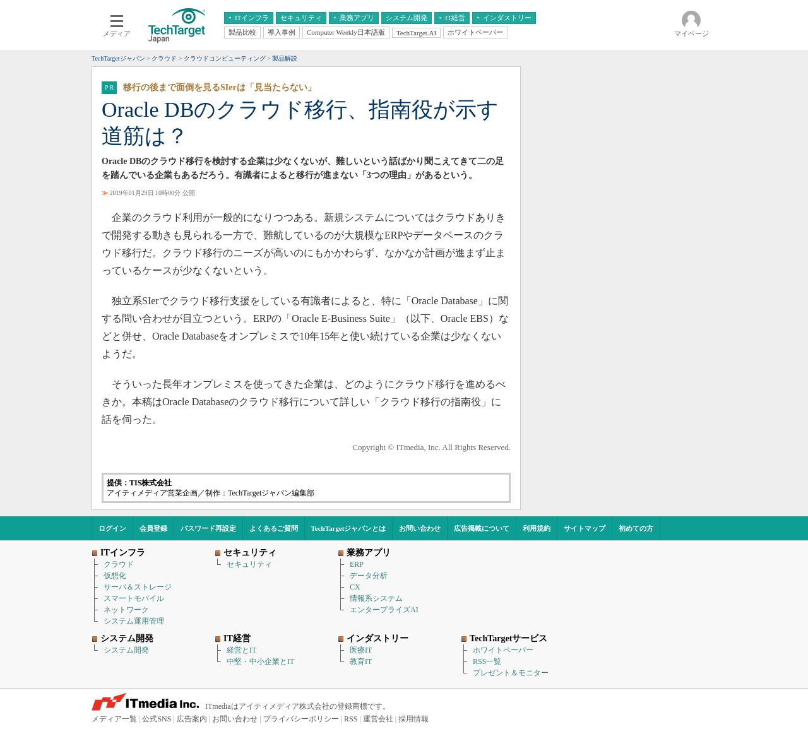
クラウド (119, 564)
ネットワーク (126, 609)
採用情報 (413, 718)
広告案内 (192, 718)
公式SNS (156, 718)
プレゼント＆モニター (511, 672)
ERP (357, 564)
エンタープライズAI (384, 609)
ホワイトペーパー (503, 650)
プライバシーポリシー (301, 718)
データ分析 (369, 575)
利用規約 (536, 528)
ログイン (112, 528)
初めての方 (636, 528)
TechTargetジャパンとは (348, 528)
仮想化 (115, 575)
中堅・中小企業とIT (260, 661)
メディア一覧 (114, 718)
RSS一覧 (487, 661)
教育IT (361, 661)
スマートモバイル (134, 598)
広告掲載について (481, 528)
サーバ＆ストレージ (138, 587)
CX (355, 587)
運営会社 (378, 718)
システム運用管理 (134, 621)
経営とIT (241, 650)
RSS (350, 718)
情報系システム (376, 598)
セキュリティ (249, 564)
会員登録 (153, 528)
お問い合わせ (420, 528)
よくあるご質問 (273, 528)
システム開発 (126, 650)
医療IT (361, 650)
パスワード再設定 (208, 528)
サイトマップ (584, 528)
